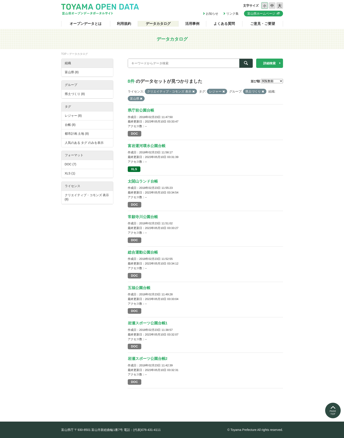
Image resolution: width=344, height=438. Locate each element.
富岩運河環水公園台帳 (146, 146)
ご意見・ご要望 (262, 24)
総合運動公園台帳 (143, 252)
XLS (134, 169)
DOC (134, 133)
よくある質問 (224, 24)
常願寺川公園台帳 (143, 217)
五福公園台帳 (139, 288)
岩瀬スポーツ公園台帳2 (147, 359)
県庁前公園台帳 (141, 110)
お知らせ (212, 13)
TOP (64, 54)
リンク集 (232, 13)
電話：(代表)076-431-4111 (142, 430)
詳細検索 (269, 63)
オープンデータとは (86, 24)
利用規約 (124, 24)
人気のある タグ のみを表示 (84, 142)
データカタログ (158, 24)
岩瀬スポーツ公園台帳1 (147, 323)
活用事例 (192, 24)
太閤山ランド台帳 (143, 181)
